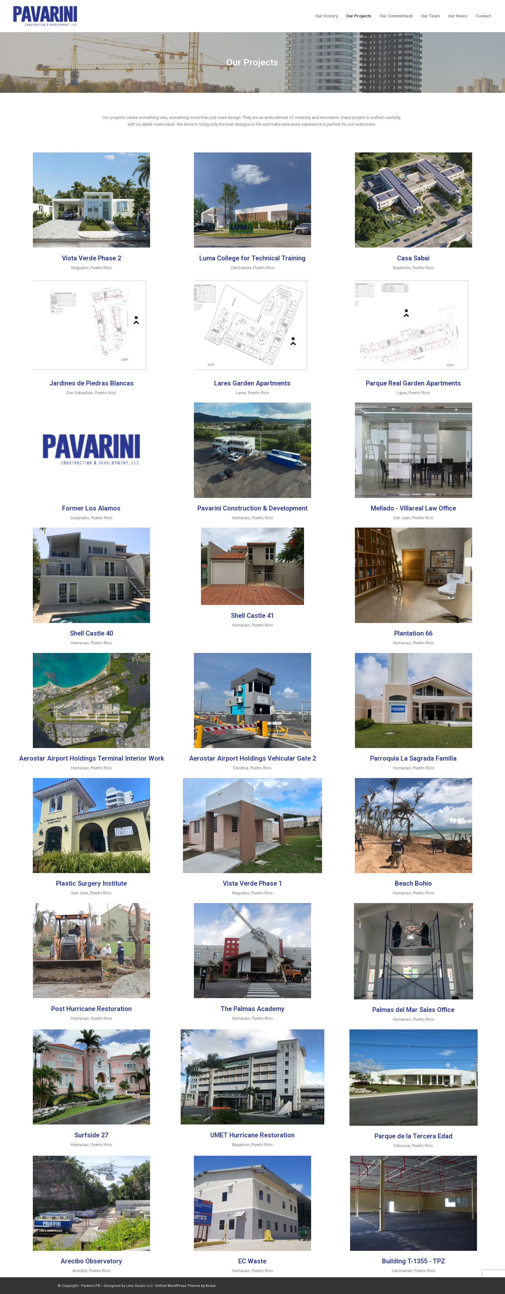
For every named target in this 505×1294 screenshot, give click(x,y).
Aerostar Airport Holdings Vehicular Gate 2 (252, 758)
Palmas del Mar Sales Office (413, 1010)
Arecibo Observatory (91, 1261)
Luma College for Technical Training (252, 258)
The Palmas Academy (252, 1009)
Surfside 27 (91, 1135)
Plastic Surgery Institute (91, 883)
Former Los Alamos (91, 508)
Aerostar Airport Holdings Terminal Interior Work (91, 758)
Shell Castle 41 (252, 615)
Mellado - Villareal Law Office (413, 508)
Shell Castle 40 (91, 633)
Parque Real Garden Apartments (413, 383)
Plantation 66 (413, 633)
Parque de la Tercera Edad (414, 1136)
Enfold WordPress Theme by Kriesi (185, 1286)
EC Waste (252, 1261)
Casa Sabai (413, 258)
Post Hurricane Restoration (91, 1009)
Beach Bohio (413, 883)
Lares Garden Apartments (252, 383)
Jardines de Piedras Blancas (91, 383)
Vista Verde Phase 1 (252, 883)
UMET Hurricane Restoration (252, 1135)
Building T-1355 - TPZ (413, 1261)
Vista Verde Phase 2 (91, 258)
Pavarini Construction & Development (252, 508)
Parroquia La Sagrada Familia (413, 758)
